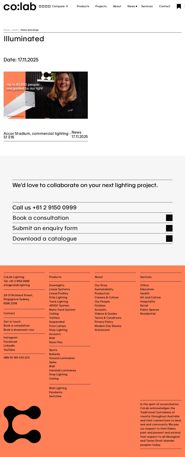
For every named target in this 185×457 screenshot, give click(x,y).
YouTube (9, 349)
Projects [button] (101, 6)
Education (147, 289)
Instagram (11, 337)
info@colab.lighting (17, 285)
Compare (58, 6)
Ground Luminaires (62, 358)
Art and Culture (150, 297)
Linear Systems (59, 289)
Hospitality (147, 301)
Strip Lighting (58, 297)
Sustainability (104, 289)
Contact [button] (164, 6)
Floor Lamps (57, 325)
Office (144, 285)
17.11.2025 (80, 137)
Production (102, 293)
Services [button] (147, 6)
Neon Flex (56, 342)
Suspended (56, 321)
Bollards (54, 354)
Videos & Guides (106, 313)
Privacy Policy (104, 321)
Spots (53, 349)
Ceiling (54, 313)
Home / (8, 30)
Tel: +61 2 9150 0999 (16, 281)
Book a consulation (17, 325)
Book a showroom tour (19, 329)
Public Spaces (149, 309)
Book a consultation (40, 217)
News (76, 132)
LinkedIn (9, 345)
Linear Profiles (58, 293)
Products (83, 6)
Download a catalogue (44, 238)
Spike (53, 362)
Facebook (10, 341)
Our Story (101, 285)
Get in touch (12, 321)
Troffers (54, 317)
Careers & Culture (107, 297)
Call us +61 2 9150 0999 (44, 207)
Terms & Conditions (108, 317)
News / (16, 30)
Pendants (55, 392)
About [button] (117, 6)
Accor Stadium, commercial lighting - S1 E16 (37, 135)
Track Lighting (58, 301)
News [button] (131, 6)
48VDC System (59, 305)
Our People (102, 301)
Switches (55, 396)
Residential (148, 313)
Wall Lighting (58, 388)
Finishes (100, 305)
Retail (144, 305)
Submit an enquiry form (45, 228)
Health (144, 293)
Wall (52, 338)
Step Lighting (58, 329)
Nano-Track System (62, 309)
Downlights (56, 285)
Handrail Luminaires (62, 370)
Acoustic (55, 334)
